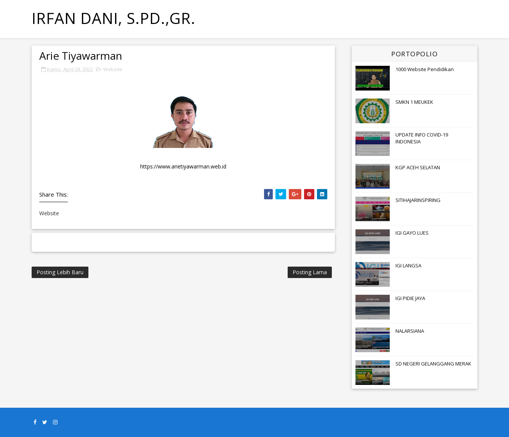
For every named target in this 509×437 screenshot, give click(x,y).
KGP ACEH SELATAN (417, 167)
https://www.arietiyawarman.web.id (183, 166)
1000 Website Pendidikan (424, 69)
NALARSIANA (409, 330)
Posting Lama (310, 272)
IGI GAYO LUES (412, 232)
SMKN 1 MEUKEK (414, 102)
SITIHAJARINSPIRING (417, 200)
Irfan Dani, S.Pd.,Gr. (113, 18)
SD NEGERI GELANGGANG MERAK (433, 363)
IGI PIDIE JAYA (410, 298)
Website (112, 69)
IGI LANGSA (408, 265)
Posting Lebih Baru (60, 272)
